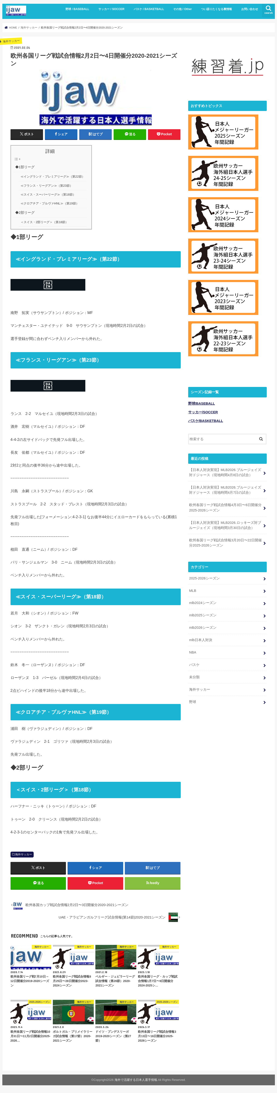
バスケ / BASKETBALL (149, 9)
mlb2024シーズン (202, 602)
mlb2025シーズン (202, 615)
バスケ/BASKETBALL (205, 420)
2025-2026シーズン (204, 577)
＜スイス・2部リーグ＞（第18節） (44, 222)
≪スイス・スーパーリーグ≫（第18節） (48, 194)
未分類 (194, 676)
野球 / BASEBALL (77, 9)
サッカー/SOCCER (203, 411)
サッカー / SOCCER (111, 9)
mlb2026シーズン (202, 627)
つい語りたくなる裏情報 (216, 9)
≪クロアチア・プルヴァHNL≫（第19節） (50, 203)
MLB (192, 590)
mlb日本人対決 (200, 639)
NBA (192, 652)
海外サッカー (23, 854)
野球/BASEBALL (201, 403)
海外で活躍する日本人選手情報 (136, 1080)
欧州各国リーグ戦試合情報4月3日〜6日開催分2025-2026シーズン (225, 507)
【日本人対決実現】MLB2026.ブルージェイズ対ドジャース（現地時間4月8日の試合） (225, 471)
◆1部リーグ (25, 167)
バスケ (194, 664)
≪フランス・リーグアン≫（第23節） (47, 185)
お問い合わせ (249, 9)
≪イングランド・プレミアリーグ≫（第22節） (53, 176)
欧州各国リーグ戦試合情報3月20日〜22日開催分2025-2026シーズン (225, 542)
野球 (192, 701)
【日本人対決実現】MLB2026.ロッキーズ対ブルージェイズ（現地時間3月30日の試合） (225, 524)
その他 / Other (182, 9)
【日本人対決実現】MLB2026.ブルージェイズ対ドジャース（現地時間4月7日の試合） (225, 489)
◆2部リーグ (25, 212)
